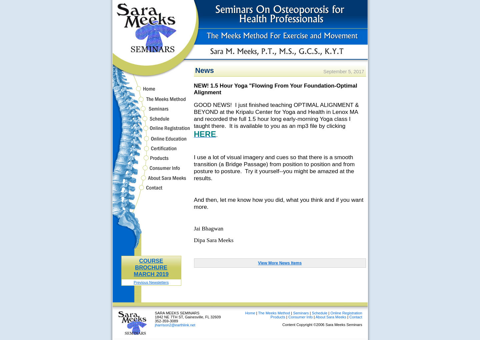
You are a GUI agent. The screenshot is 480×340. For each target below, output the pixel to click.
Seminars (151, 112)
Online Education (151, 142)
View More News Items (280, 263)
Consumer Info (151, 171)
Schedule (151, 122)
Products (151, 161)
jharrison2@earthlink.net (175, 325)
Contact (151, 191)
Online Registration (151, 131)
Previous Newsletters (151, 282)
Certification (151, 152)
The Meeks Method (151, 102)
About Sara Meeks (151, 181)
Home (151, 90)
